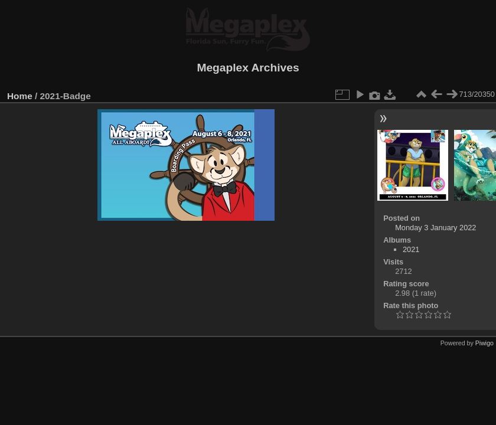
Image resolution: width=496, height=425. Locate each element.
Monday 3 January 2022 (435, 227)
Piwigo (484, 342)
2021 (411, 249)
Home (19, 96)
